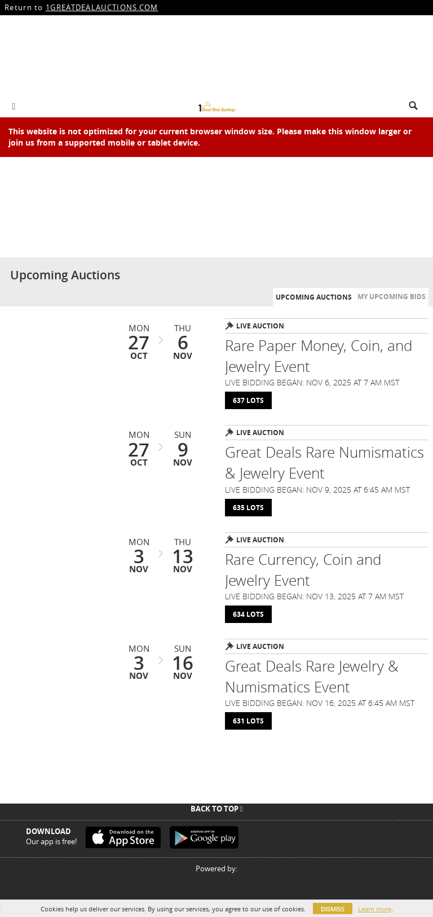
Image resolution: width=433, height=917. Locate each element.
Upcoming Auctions (314, 297)
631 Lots (248, 721)
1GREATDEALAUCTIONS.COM (102, 7)
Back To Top (217, 809)
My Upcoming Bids (391, 296)
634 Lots (248, 614)
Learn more (374, 909)
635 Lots (248, 507)
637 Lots (248, 400)
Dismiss (332, 909)
